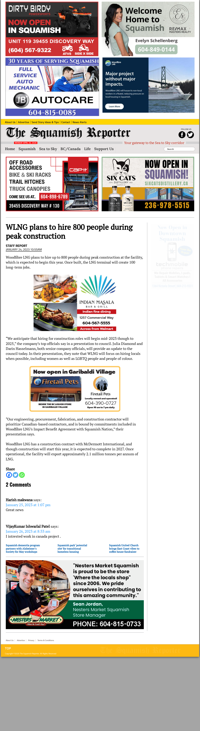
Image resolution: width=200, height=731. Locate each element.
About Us (10, 636)
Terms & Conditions (46, 636)
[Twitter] (15, 475)
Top (8, 643)
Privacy (31, 636)
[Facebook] (9, 475)
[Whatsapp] (22, 475)
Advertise (21, 636)
